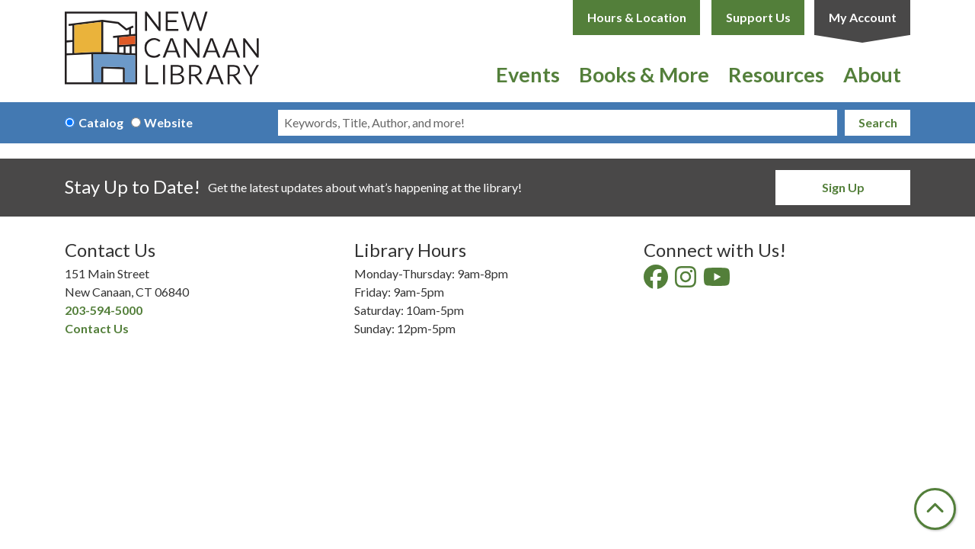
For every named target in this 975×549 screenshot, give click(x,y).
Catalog (100, 122)
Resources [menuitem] (776, 74)
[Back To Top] (935, 509)
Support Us (758, 17)
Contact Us (97, 328)
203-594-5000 (103, 310)
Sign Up (843, 187)
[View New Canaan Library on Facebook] (657, 281)
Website (168, 122)
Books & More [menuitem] (644, 74)
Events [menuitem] (528, 74)
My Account (863, 17)
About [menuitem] (872, 74)
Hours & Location (636, 17)
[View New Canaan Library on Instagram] (686, 281)
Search (877, 122)
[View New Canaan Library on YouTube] (718, 281)
